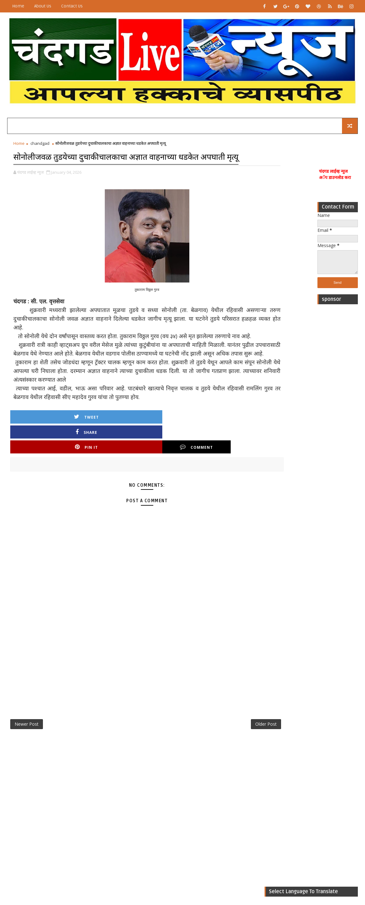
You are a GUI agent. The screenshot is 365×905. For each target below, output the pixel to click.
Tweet (38, 449)
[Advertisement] (337, 403)
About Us (42, 6)
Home (18, 6)
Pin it (150, 449)
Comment (206, 449)
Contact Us (72, 6)
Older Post (216, 728)
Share (94, 449)
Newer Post (27, 728)
